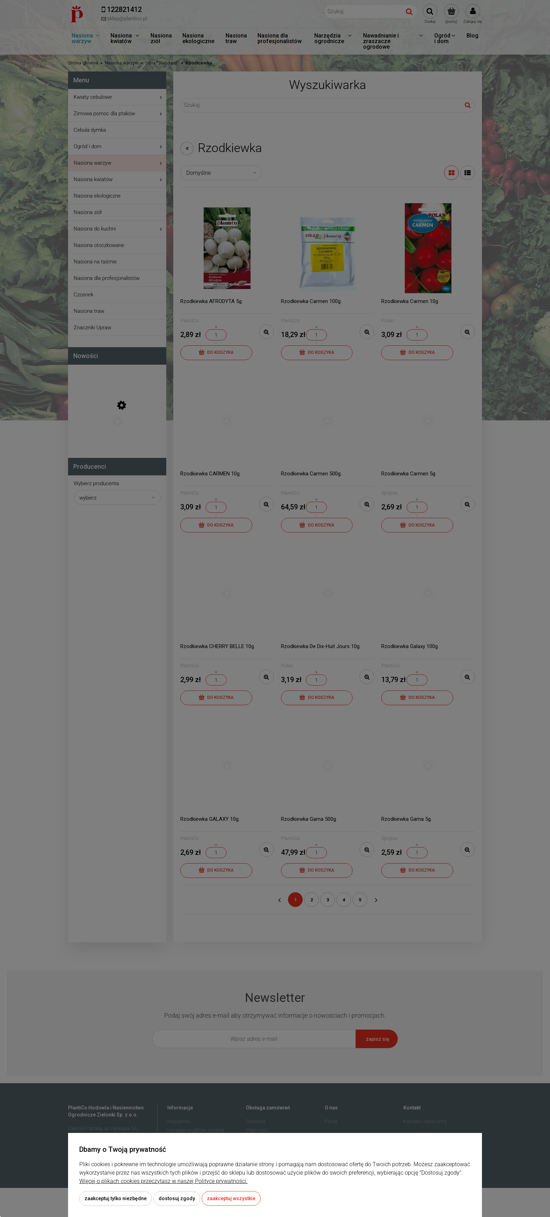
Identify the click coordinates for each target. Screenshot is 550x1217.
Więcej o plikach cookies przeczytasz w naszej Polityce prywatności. (163, 1181)
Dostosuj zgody (177, 1198)
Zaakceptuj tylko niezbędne (116, 1198)
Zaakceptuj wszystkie (231, 1198)
